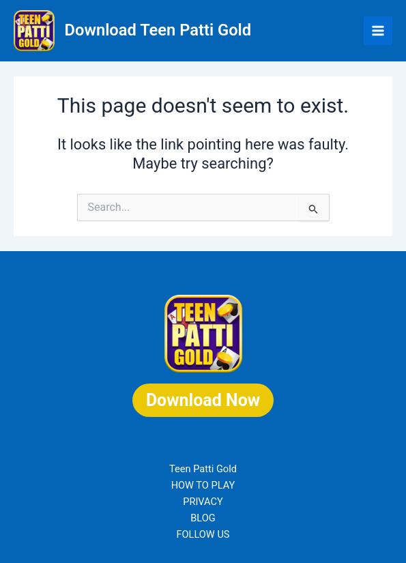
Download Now (203, 400)
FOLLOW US (202, 534)
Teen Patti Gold (203, 469)
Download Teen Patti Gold (158, 30)
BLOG (202, 518)
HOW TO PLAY (203, 485)
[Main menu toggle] (378, 30)
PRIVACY (203, 501)
